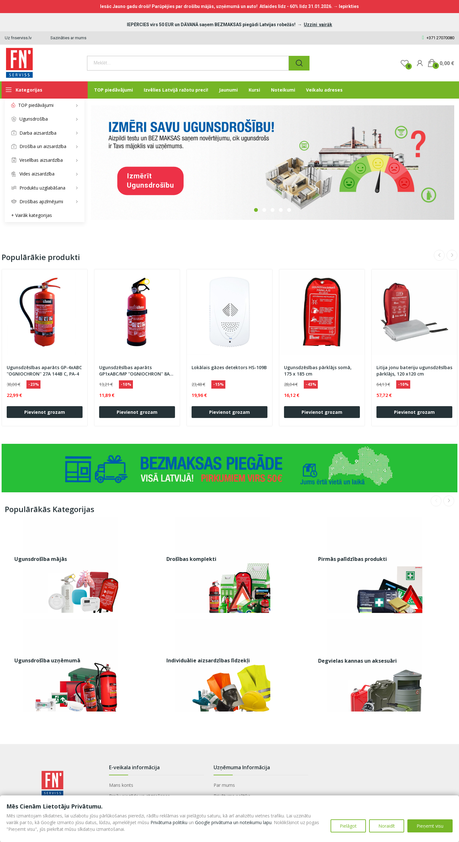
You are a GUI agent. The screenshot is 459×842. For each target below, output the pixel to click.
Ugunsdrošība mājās (40, 559)
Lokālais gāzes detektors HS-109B (229, 367)
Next (452, 255)
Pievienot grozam (44, 412)
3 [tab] (272, 210)
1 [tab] (256, 210)
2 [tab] (264, 210)
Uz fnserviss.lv (18, 37)
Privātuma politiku (168, 822)
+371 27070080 (438, 37)
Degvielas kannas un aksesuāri (357, 660)
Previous (439, 255)
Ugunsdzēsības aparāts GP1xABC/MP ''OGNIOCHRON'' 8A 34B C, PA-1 (134, 370)
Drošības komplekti (191, 559)
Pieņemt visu (430, 826)
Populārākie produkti (41, 257)
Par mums (224, 785)
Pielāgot (348, 826)
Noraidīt (386, 826)
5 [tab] (289, 210)
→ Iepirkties (346, 6)
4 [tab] (281, 210)
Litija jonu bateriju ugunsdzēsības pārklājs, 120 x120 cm (414, 370)
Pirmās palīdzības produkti (352, 559)
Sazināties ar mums (68, 37)
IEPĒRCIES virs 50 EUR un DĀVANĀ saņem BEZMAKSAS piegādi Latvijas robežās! (211, 24)
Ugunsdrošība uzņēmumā (47, 660)
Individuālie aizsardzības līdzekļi (208, 660)
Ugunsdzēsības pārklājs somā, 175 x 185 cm (318, 370)
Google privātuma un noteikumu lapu (233, 822)
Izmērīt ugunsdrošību (150, 180)
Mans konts (121, 785)
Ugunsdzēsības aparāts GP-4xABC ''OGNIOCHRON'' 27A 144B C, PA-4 (44, 370)
